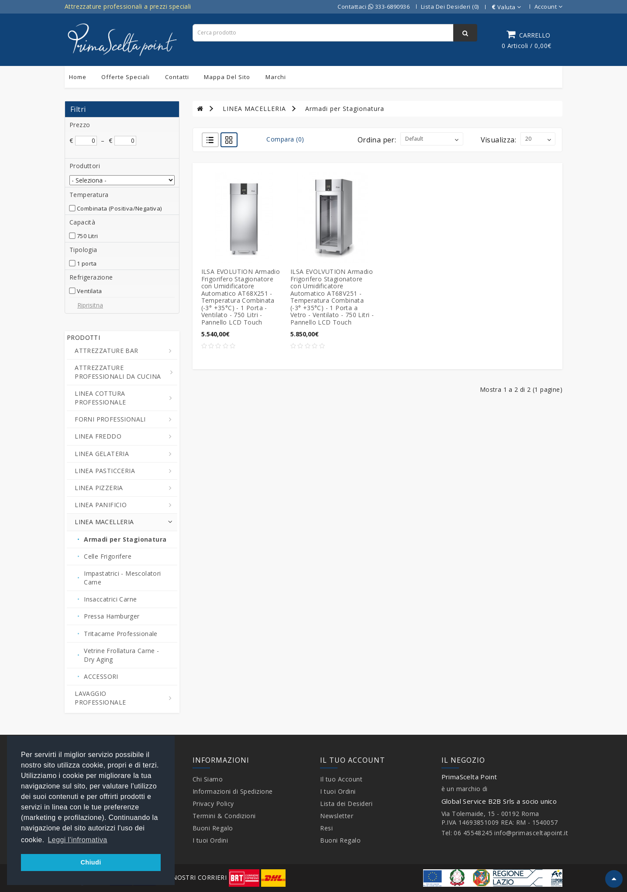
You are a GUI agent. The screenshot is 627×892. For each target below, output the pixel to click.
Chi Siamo (208, 779)
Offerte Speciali (125, 77)
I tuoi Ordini (210, 840)
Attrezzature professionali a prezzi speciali (128, 6)
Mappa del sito (227, 77)
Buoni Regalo (213, 828)
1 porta (87, 263)
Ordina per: (377, 140)
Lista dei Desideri (346, 803)
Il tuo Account (341, 779)
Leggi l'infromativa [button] (77, 840)
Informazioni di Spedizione (233, 791)
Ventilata (89, 291)
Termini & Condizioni (224, 816)
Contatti (177, 77)
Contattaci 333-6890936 (374, 6)
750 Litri (87, 236)
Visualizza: (498, 140)
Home (77, 77)
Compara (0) (285, 139)
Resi (326, 828)
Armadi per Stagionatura (344, 108)
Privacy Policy (213, 803)
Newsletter (336, 816)
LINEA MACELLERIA (254, 108)
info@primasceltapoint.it (531, 833)
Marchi (275, 77)
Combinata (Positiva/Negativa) (119, 208)
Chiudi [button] (90, 862)
